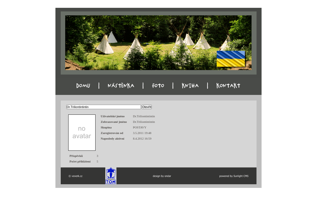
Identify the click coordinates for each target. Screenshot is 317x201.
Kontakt (234, 89)
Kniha (193, 89)
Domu (73, 89)
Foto (155, 89)
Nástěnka (115, 89)
